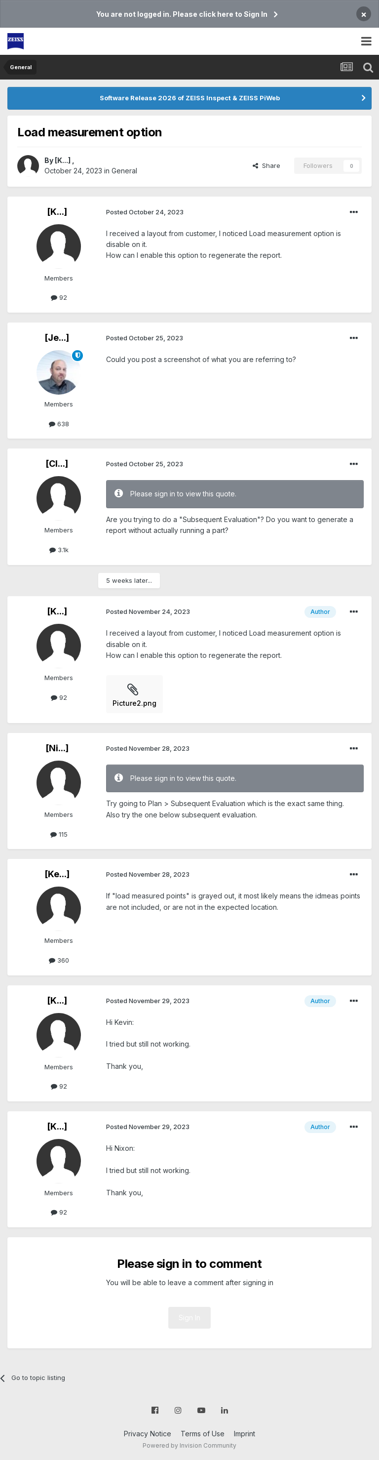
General (124, 170)
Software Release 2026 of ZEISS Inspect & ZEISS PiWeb (190, 98)
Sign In (189, 1317)
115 (59, 834)
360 (59, 960)
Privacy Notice (147, 1433)
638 (59, 424)
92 (59, 297)
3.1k (59, 550)
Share (266, 165)
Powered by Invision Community (189, 1445)
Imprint (244, 1433)
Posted (145, 212)
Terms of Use (203, 1433)
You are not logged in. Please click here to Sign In (181, 14)
